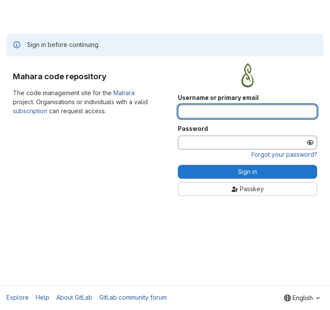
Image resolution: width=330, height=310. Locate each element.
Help (42, 297)
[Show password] (310, 142)
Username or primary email (218, 97)
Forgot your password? (284, 154)
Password (193, 128)
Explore (17, 297)
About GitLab (74, 297)
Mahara (123, 92)
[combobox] (302, 298)
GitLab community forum (133, 297)
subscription (30, 111)
